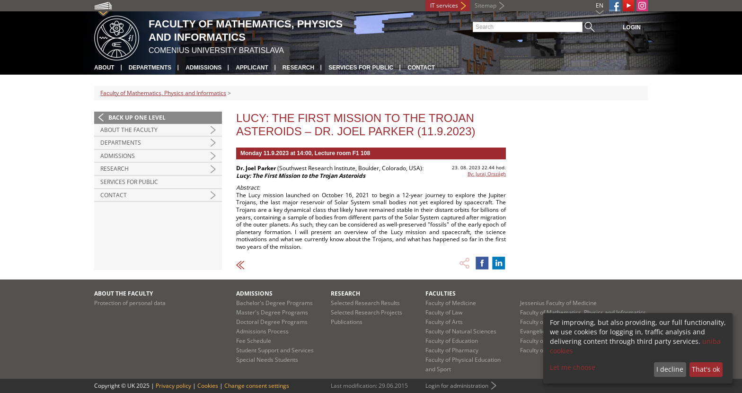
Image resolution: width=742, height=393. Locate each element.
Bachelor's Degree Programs (274, 303)
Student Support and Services (275, 350)
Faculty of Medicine (450, 303)
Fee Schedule (253, 341)
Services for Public (360, 67)
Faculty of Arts (444, 322)
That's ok (706, 369)
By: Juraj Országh (487, 173)
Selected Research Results (365, 303)
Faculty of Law (443, 312)
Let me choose (572, 367)
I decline (669, 369)
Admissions (203, 67)
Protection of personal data (130, 303)
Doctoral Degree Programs (272, 322)
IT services (444, 5)
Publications (346, 322)
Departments (150, 67)
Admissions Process (262, 331)
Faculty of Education (451, 341)
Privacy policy (173, 386)
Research (298, 67)
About (104, 67)
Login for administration (456, 386)
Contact (421, 67)
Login (632, 27)
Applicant (252, 67)
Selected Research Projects (366, 312)
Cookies (207, 386)
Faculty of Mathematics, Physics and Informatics (163, 93)
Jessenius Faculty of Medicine (558, 303)
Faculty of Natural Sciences (460, 331)
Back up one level (137, 118)
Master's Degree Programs (272, 312)
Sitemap (485, 5)
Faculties (440, 293)
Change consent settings (256, 386)
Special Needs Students (267, 360)
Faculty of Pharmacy (451, 350)
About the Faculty (129, 130)
